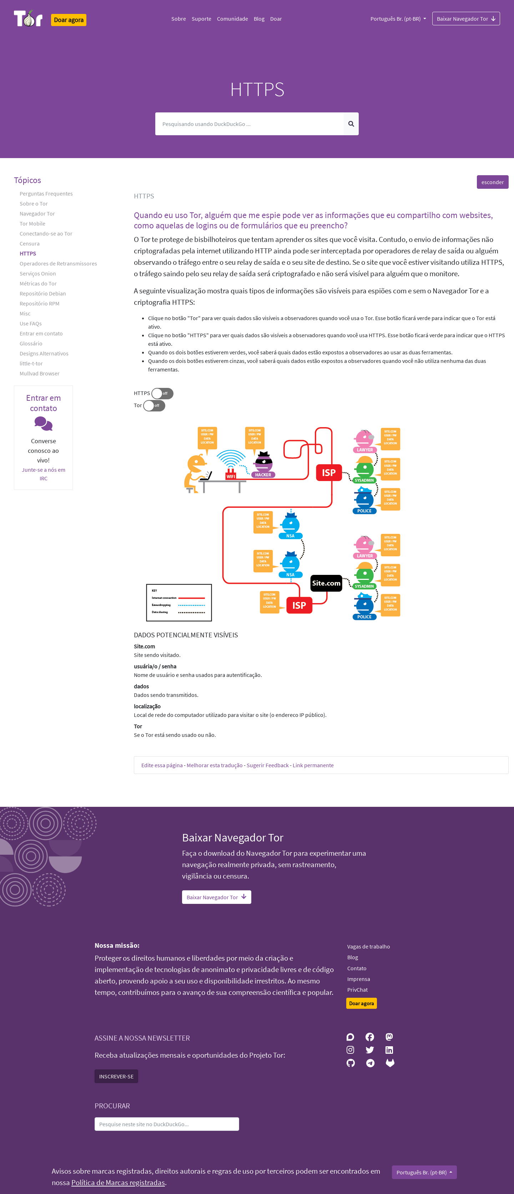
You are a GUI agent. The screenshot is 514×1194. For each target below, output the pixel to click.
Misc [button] (25, 313)
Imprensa (358, 978)
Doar (276, 18)
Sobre (178, 18)
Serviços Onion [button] (38, 273)
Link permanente (313, 765)
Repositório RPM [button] (40, 303)
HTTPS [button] (28, 253)
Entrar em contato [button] (41, 333)
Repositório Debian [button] (43, 293)
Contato (357, 968)
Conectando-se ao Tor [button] (46, 233)
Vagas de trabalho (368, 946)
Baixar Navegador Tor (466, 18)
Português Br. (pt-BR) (396, 18)
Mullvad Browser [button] (40, 373)
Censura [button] (30, 243)
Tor (138, 405)
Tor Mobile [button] (32, 223)
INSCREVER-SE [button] (116, 1076)
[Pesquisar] (249, 123)
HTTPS (142, 392)
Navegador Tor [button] (37, 213)
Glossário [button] (31, 343)
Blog (259, 18)
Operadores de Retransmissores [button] (58, 263)
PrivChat (357, 989)
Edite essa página (162, 765)
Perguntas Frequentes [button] (46, 193)
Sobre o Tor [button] (34, 203)
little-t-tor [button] (31, 363)
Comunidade (232, 18)
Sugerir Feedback (268, 765)
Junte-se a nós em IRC (43, 474)
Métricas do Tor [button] (38, 283)
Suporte (201, 18)
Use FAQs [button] (31, 323)
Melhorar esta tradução (215, 765)
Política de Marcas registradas (118, 1182)
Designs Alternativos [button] (44, 353)
